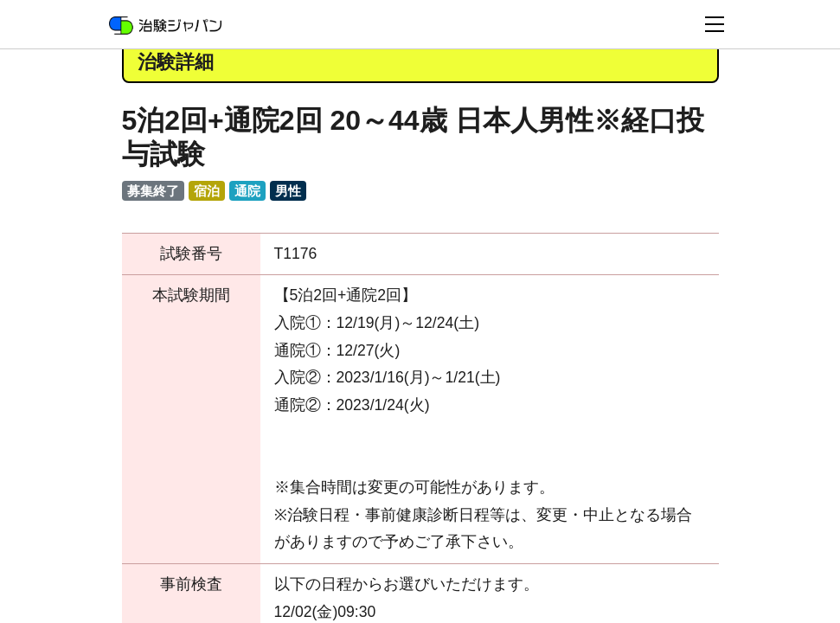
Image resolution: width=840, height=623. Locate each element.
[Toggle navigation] (714, 24)
